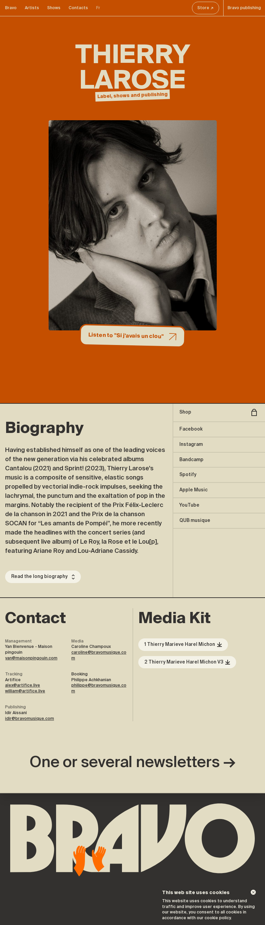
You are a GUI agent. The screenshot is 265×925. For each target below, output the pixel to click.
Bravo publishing (244, 8)
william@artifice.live (25, 691)
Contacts (78, 8)
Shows (53, 8)
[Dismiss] (253, 892)
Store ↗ (205, 8)
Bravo (11, 8)
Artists (32, 8)
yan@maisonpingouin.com (31, 658)
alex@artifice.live (22, 685)
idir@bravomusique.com (29, 718)
